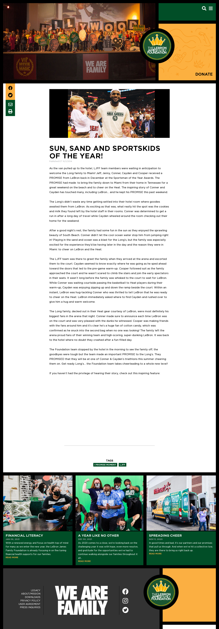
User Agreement (29, 604)
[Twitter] (125, 609)
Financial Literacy (24, 535)
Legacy (35, 590)
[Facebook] (125, 591)
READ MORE (12, 557)
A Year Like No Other (98, 535)
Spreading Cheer (165, 535)
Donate (204, 74)
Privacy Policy (30, 600)
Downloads (32, 597)
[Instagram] (125, 601)
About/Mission (30, 593)
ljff (122, 465)
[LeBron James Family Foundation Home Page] (161, 591)
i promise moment (105, 465)
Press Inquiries (30, 607)
